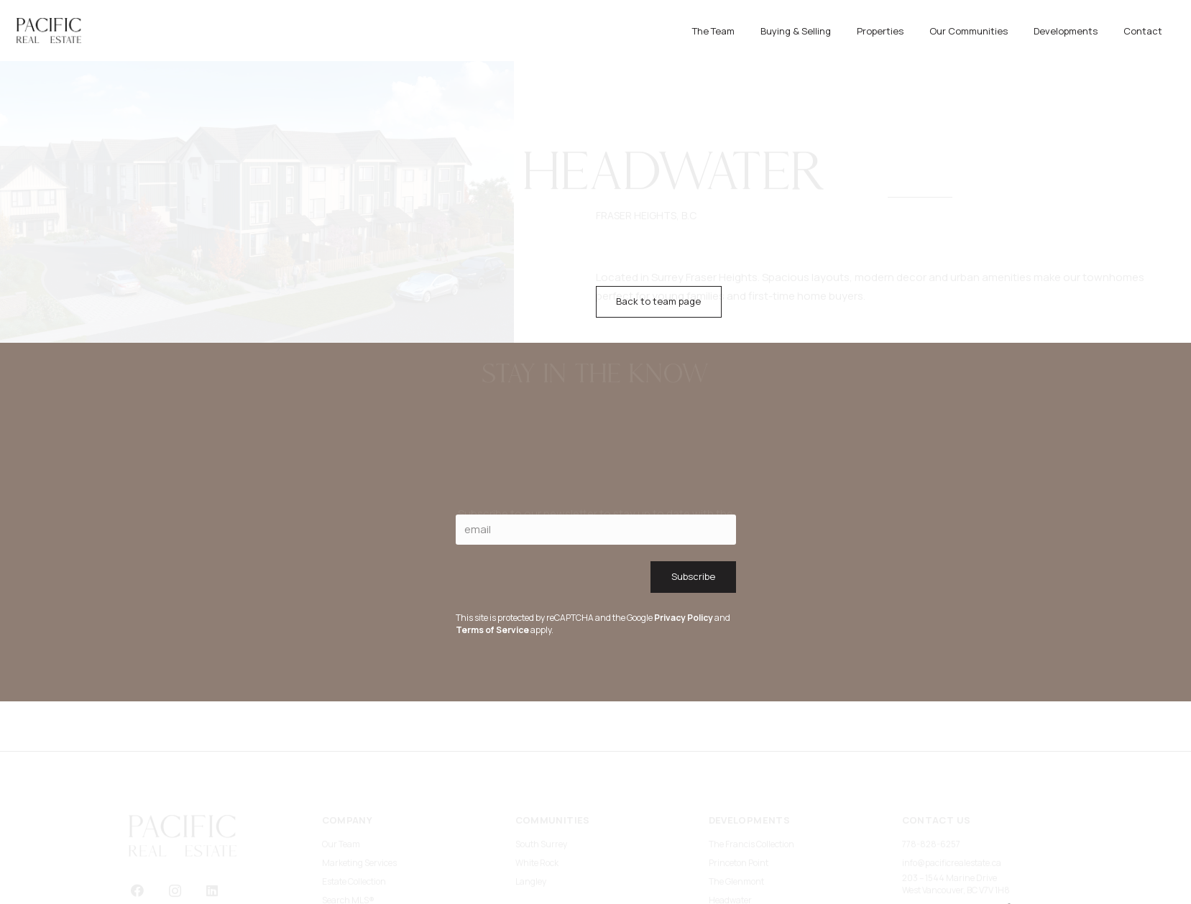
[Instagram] (175, 847)
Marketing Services (359, 819)
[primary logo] (49, 30)
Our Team (341, 801)
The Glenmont (736, 838)
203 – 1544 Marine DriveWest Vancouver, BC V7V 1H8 (956, 841)
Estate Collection (354, 838)
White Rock (536, 819)
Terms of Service (492, 630)
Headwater (730, 857)
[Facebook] (137, 847)
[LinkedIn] (212, 847)
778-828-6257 (931, 801)
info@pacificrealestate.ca (951, 819)
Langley (530, 838)
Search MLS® (348, 857)
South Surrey (541, 801)
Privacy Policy (683, 618)
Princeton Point (738, 819)
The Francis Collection (751, 801)
